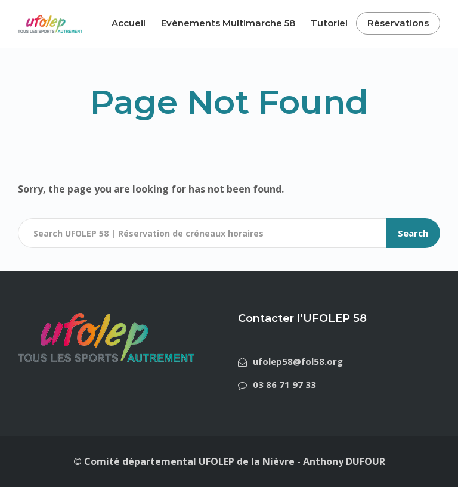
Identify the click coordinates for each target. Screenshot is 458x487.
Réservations (398, 23)
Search (413, 233)
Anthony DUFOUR (344, 461)
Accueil (129, 23)
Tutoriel (329, 23)
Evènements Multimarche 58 (228, 23)
